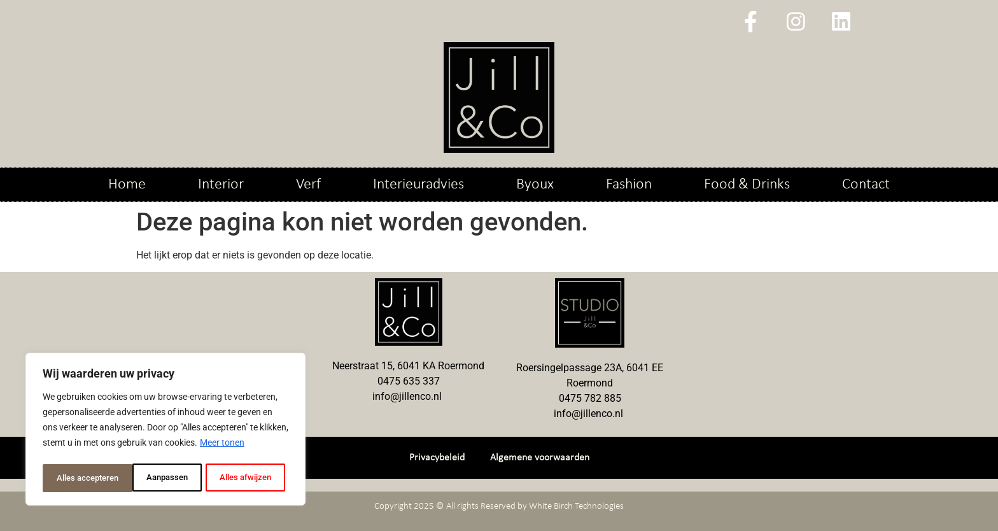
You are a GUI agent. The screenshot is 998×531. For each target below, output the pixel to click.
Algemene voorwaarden (539, 458)
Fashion (629, 184)
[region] (165, 431)
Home (127, 184)
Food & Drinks (747, 184)
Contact (866, 184)
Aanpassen (76, 478)
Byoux (535, 184)
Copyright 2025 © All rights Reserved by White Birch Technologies (499, 506)
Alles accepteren (243, 478)
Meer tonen (222, 446)
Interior (221, 184)
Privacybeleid (437, 458)
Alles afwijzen (153, 478)
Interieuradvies (418, 184)
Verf (308, 184)
